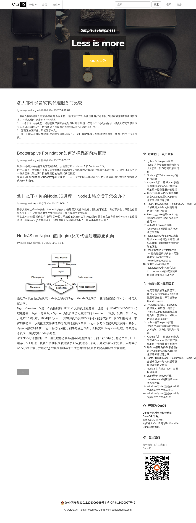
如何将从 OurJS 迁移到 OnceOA (161, 423)
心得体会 (43, 110)
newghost (26, 110)
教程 (56, 4)
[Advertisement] (168, 122)
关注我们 (154, 437)
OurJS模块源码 (151, 426)
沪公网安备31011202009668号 (84, 502)
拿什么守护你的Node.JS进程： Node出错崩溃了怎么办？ (71, 196)
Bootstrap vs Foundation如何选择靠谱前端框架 (61, 153)
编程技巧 (38, 242)
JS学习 (42, 203)
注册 (179, 4)
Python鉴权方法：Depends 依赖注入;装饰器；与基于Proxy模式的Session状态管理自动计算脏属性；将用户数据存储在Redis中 (162, 311)
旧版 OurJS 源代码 (153, 419)
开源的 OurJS (157, 405)
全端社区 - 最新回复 (161, 283)
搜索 (156, 4)
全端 (44, 4)
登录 (168, 4)
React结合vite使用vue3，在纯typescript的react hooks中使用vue (162, 218)
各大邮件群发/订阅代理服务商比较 (49, 102)
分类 (32, 4)
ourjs (23, 242)
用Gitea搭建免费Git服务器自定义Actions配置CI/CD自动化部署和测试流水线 (163, 197)
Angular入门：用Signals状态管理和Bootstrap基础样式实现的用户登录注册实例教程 (163, 186)
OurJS (98, 61)
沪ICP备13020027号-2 (121, 502)
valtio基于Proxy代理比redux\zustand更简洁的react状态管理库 (162, 229)
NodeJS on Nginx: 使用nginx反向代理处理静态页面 (65, 235)
